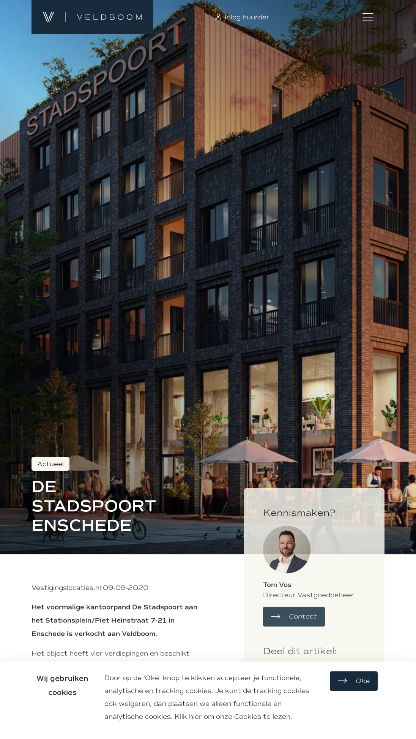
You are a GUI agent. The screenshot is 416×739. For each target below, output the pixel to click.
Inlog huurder (241, 17)
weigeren (134, 703)
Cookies (247, 716)
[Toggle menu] (367, 17)
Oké (152, 678)
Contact (294, 646)
